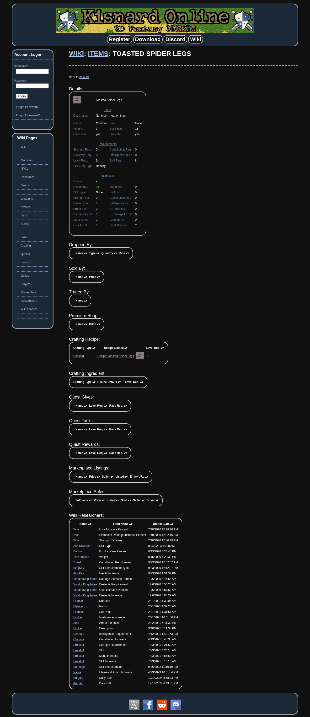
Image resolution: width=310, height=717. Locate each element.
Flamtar (78, 601)
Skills (24, 237)
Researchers (29, 300)
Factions (26, 262)
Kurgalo (78, 677)
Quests (25, 254)
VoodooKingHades (85, 579)
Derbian (78, 551)
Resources (27, 177)
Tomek (77, 562)
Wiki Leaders (29, 309)
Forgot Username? (28, 115)
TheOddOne (81, 557)
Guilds (25, 275)
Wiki (76, 53)
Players (25, 284)
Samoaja (79, 666)
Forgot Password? (27, 107)
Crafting (26, 245)
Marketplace (28, 292)
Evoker (77, 617)
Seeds (25, 185)
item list (84, 77)
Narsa (77, 672)
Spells (25, 224)
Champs (78, 634)
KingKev (78, 568)
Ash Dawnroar (82, 546)
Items (98, 53)
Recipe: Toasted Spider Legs (115, 356)
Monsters (26, 160)
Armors (25, 207)
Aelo (76, 623)
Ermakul (78, 645)
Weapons (27, 198)
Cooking (78, 356)
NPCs (24, 168)
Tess (76, 529)
